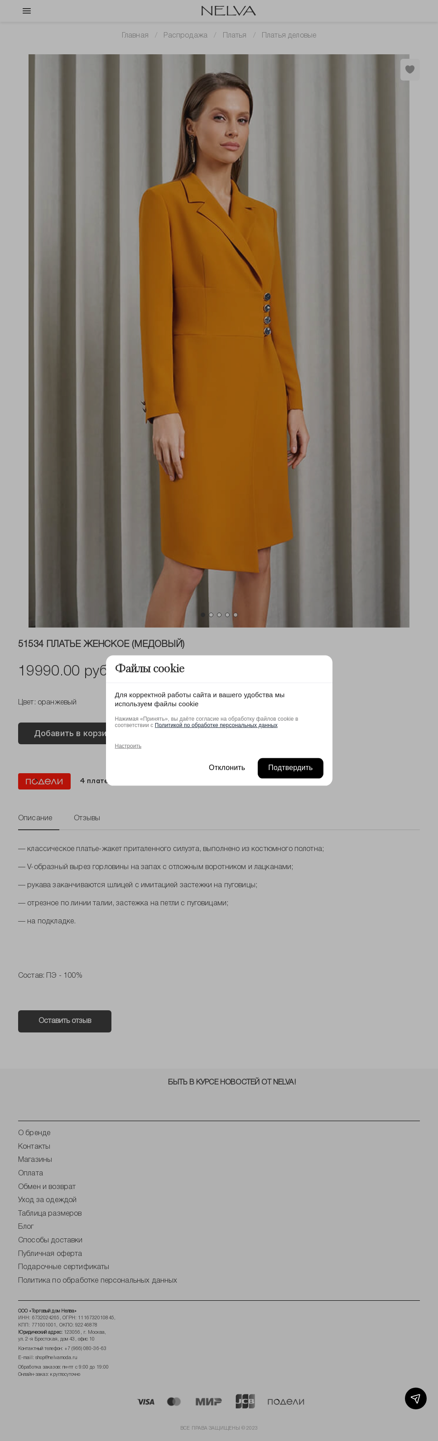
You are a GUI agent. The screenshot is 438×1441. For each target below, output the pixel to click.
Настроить (128, 746)
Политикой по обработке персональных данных (216, 725)
